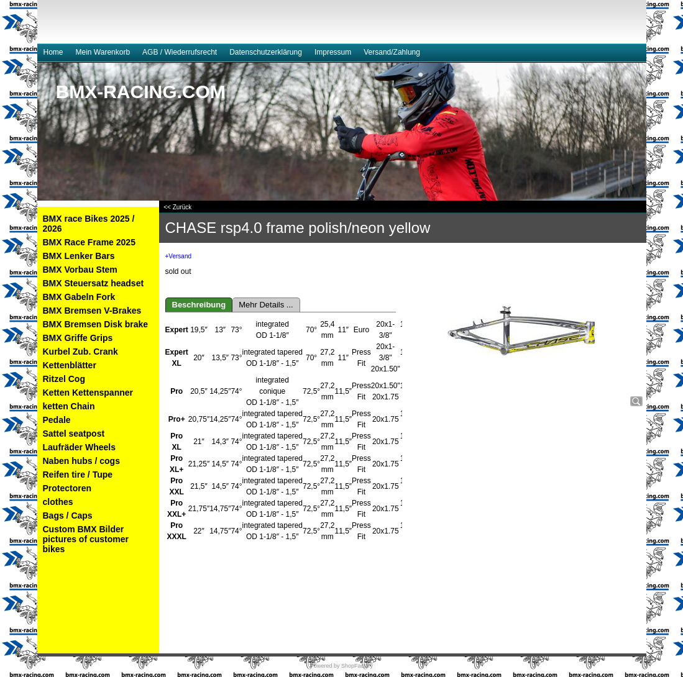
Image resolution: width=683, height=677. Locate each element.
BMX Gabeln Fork (79, 297)
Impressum (332, 52)
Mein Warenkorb (103, 52)
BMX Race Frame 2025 (89, 242)
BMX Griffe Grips (78, 338)
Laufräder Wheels (79, 447)
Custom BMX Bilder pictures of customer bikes (86, 539)
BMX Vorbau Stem (80, 270)
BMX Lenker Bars (79, 256)
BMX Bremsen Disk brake (96, 324)
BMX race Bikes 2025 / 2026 (89, 224)
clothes (58, 502)
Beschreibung (199, 304)
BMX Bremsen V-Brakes (92, 311)
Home (53, 52)
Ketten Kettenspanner (88, 393)
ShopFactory (357, 666)
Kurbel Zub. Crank (80, 352)
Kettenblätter (69, 365)
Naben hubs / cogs (81, 461)
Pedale (57, 420)
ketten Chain (69, 406)
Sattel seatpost (74, 433)
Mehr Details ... (266, 304)
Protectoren (67, 488)
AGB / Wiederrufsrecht (179, 52)
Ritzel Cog (64, 379)
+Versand (178, 256)
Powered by (325, 666)
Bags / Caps (68, 515)
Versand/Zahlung (392, 52)
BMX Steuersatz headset (93, 283)
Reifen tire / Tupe (78, 474)
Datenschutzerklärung (265, 52)
